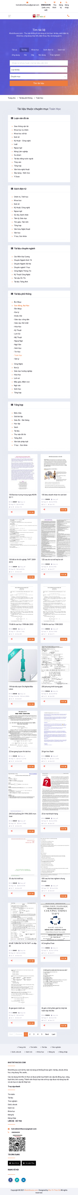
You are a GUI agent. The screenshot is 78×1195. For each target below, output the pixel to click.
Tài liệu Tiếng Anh (19, 282)
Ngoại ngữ (16, 148)
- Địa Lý (16, 312)
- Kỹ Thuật (17, 330)
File (25, 55)
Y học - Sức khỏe (19, 445)
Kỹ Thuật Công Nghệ (20, 275)
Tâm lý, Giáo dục (19, 218)
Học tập (15, 424)
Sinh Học (16, 389)
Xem (31, 512)
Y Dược (15, 177)
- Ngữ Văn (17, 345)
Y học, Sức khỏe (19, 236)
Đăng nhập (67, 5)
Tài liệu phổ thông (25, 98)
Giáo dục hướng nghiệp (21, 371)
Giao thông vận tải (19, 126)
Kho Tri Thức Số (54, 1190)
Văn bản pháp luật (19, 442)
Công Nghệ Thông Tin (21, 271)
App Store (14, 1163)
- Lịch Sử (16, 334)
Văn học (15, 233)
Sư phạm (16, 155)
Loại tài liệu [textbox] (15, 70)
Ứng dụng (16, 55)
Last (53, 1034)
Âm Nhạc (16, 302)
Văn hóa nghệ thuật (20, 169)
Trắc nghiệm (55, 55)
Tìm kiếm (33, 1047)
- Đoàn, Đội (17, 316)
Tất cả (14, 50)
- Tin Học (16, 352)
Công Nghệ (17, 364)
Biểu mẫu (16, 413)
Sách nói (61, 50)
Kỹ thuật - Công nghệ (21, 141)
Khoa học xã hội (19, 134)
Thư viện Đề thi (18, 434)
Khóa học (35, 50)
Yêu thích (54, 5)
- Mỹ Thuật (17, 337)
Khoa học (16, 200)
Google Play (28, 1163)
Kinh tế (15, 137)
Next (47, 1034)
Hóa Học (16, 375)
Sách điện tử (48, 50)
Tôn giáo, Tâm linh (19, 222)
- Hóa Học (17, 327)
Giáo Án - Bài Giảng (20, 420)
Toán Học (39, 98)
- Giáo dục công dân (21, 320)
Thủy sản (16, 162)
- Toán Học (17, 355)
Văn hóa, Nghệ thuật (20, 229)
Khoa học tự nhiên (19, 130)
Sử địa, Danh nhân (19, 215)
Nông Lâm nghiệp (19, 152)
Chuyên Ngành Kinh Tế (21, 260)
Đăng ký (61, 5)
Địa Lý (15, 368)
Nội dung (42, 55)
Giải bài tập (17, 417)
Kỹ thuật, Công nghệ (20, 208)
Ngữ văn (16, 386)
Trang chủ (11, 98)
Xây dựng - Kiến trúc (20, 173)
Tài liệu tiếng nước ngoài (22, 159)
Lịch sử (15, 378)
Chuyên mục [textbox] (15, 77)
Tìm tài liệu (38, 83)
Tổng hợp (16, 166)
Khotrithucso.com (31, 1190)
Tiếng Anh (16, 438)
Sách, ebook (16, 1052)
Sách (14, 427)
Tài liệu (24, 50)
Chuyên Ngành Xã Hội (21, 264)
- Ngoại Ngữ (18, 341)
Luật (14, 144)
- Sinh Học (17, 348)
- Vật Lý (16, 359)
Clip (32, 55)
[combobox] (38, 70)
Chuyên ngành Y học (20, 267)
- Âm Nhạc (17, 309)
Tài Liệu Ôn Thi (18, 278)
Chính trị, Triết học (19, 197)
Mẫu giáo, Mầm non (20, 382)
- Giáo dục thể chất (20, 323)
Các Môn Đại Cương (20, 257)
